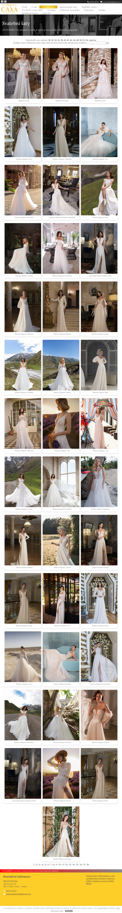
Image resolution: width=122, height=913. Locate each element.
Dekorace (89, 10)
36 (59, 40)
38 (62, 40)
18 (88, 865)
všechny (92, 40)
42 (68, 40)
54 (87, 40)
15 (77, 865)
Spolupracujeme (30, 13)
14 (74, 865)
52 (83, 40)
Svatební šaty (48, 7)
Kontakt (47, 13)
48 (77, 40)
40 (65, 40)
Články (102, 10)
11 (63, 865)
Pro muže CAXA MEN (32, 10)
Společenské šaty (68, 7)
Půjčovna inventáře (70, 10)
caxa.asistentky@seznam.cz (110, 2)
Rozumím (69, 911)
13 (70, 865)
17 (84, 865)
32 (52, 40)
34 (55, 40)
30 (49, 40)
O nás (34, 7)
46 (74, 40)
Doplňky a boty (89, 7)
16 (81, 865)
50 (81, 40)
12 (66, 865)
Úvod (24, 7)
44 (71, 40)
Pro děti (52, 10)
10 (60, 865)
